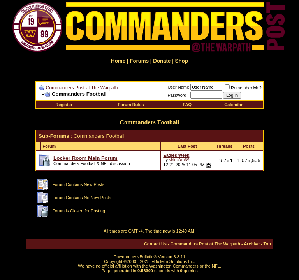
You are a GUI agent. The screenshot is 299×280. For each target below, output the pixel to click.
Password (176, 95)
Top (267, 244)
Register (63, 104)
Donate (162, 61)
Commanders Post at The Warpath (82, 88)
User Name (178, 87)
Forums (139, 61)
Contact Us (155, 244)
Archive (251, 244)
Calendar (233, 104)
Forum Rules (131, 104)
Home (118, 61)
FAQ (187, 104)
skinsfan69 (179, 160)
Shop (181, 61)
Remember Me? (243, 88)
